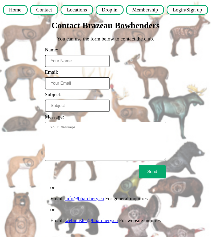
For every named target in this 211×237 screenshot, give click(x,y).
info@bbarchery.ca (84, 205)
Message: (51, 117)
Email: (49, 72)
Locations (77, 10)
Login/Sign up (187, 10)
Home (15, 10)
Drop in (109, 10)
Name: (49, 49)
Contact (44, 10)
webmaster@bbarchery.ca (91, 227)
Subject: (50, 94)
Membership (145, 10)
